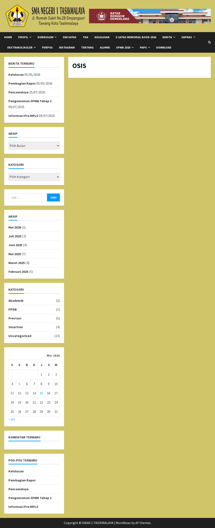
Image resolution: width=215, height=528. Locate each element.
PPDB (12, 309)
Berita (167, 37)
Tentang (87, 47)
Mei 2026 (14, 227)
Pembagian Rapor (22, 83)
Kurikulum (45, 37)
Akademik (16, 300)
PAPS (143, 47)
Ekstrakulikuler (20, 47)
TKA (85, 37)
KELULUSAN (101, 37)
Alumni (105, 47)
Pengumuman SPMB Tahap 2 (29, 101)
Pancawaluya (18, 92)
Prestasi (14, 318)
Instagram (67, 47)
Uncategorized (19, 336)
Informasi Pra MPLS (23, 116)
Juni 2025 (15, 245)
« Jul (11, 419)
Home (8, 37)
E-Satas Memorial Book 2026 (136, 37)
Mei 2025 (14, 254)
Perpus (47, 47)
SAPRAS (186, 37)
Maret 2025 (16, 263)
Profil (23, 37)
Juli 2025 (14, 236)
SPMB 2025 (123, 47)
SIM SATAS (69, 37)
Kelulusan (16, 74)
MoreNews (123, 523)
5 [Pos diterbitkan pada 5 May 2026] (19, 384)
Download (163, 47)
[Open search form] (209, 42)
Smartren (15, 327)
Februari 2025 (18, 271)
